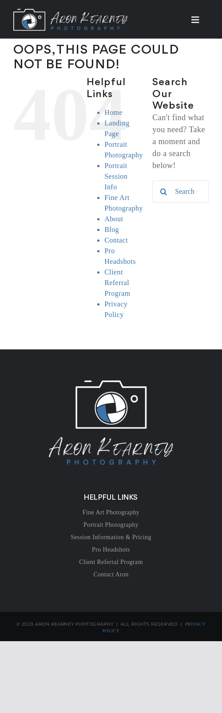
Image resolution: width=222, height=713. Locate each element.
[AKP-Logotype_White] (70, 12)
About (113, 219)
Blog (111, 229)
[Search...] (180, 191)
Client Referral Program (117, 282)
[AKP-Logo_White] (111, 384)
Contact (116, 240)
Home (113, 112)
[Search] (163, 191)
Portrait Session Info (115, 176)
